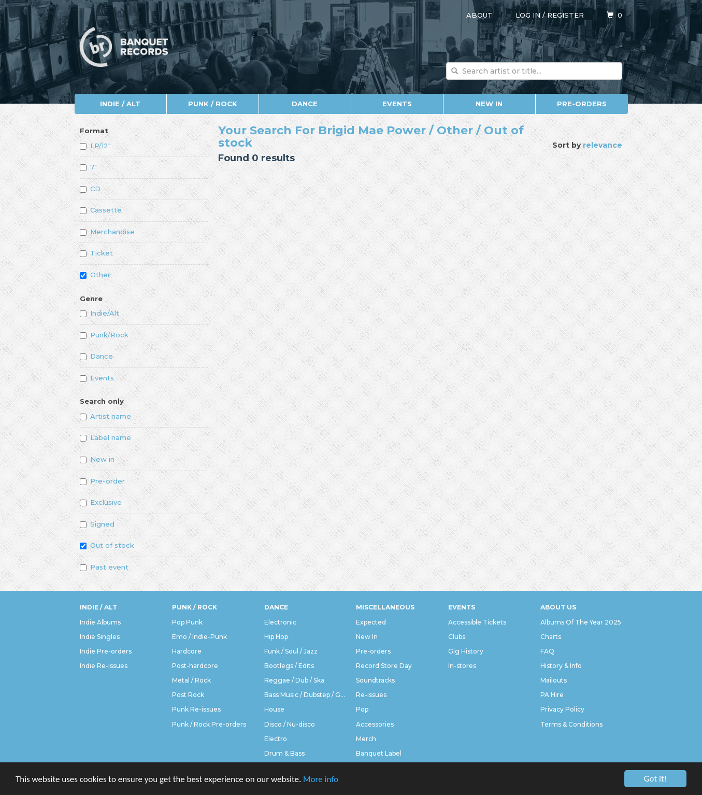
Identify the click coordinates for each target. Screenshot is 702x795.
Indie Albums (100, 622)
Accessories (375, 724)
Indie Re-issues (103, 666)
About (479, 15)
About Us (558, 607)
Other (95, 275)
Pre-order (102, 481)
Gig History (465, 651)
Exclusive (101, 502)
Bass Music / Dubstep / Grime (305, 695)
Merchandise (107, 232)
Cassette (101, 210)
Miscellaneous (385, 607)
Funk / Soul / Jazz (291, 651)
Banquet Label (379, 753)
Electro (275, 739)
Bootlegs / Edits (289, 666)
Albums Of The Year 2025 (580, 622)
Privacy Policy (562, 709)
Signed (97, 524)
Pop (362, 709)
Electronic (280, 622)
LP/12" (95, 145)
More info (320, 782)
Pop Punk (187, 622)
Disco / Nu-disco (289, 724)
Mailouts (553, 680)
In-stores (462, 666)
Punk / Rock (212, 104)
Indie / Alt (120, 104)
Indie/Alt (99, 313)
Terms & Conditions (571, 724)
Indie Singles (100, 637)
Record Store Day (384, 666)
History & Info (561, 666)
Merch (366, 739)
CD (90, 188)
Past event (104, 567)
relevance (602, 145)
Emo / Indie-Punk (199, 637)
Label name (105, 437)
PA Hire (552, 695)
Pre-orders (582, 104)
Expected (371, 622)
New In (489, 104)
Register (565, 15)
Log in (527, 15)
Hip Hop (276, 637)
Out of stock (107, 545)
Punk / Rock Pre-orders (209, 724)
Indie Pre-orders (106, 651)
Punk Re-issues (196, 709)
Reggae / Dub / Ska (294, 680)
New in (97, 459)
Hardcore (187, 651)
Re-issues (371, 695)
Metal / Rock (191, 680)
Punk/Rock (104, 335)
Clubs (456, 637)
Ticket (96, 253)
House (274, 709)
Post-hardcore (195, 666)
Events (397, 104)
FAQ (547, 651)
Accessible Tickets (477, 622)
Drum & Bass (284, 753)
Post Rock (188, 695)
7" (88, 167)
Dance (305, 104)
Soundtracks (375, 680)
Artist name (105, 416)
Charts (550, 637)
